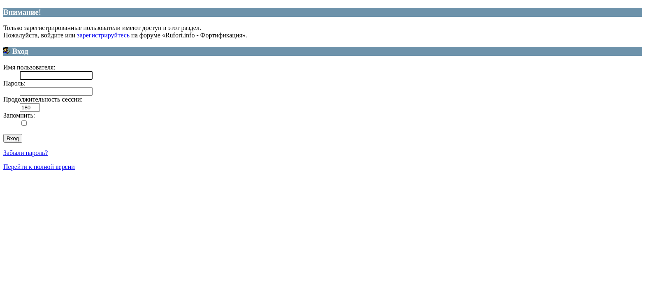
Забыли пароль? (25, 152)
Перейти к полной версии (39, 166)
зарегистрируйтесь (103, 35)
